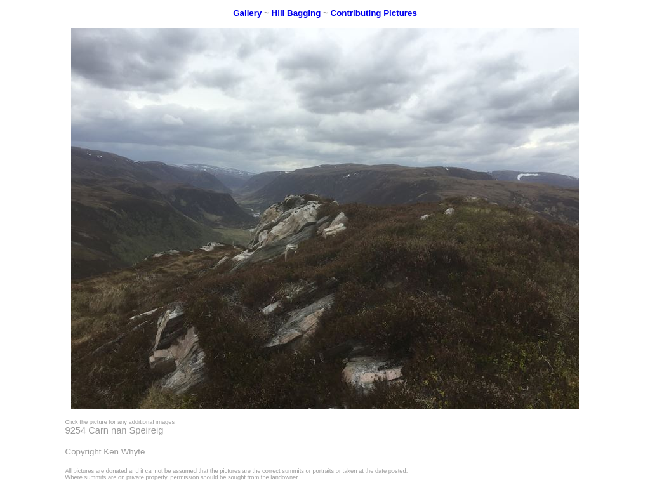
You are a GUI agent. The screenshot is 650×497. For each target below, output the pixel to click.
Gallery (248, 13)
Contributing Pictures (374, 13)
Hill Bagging (296, 13)
